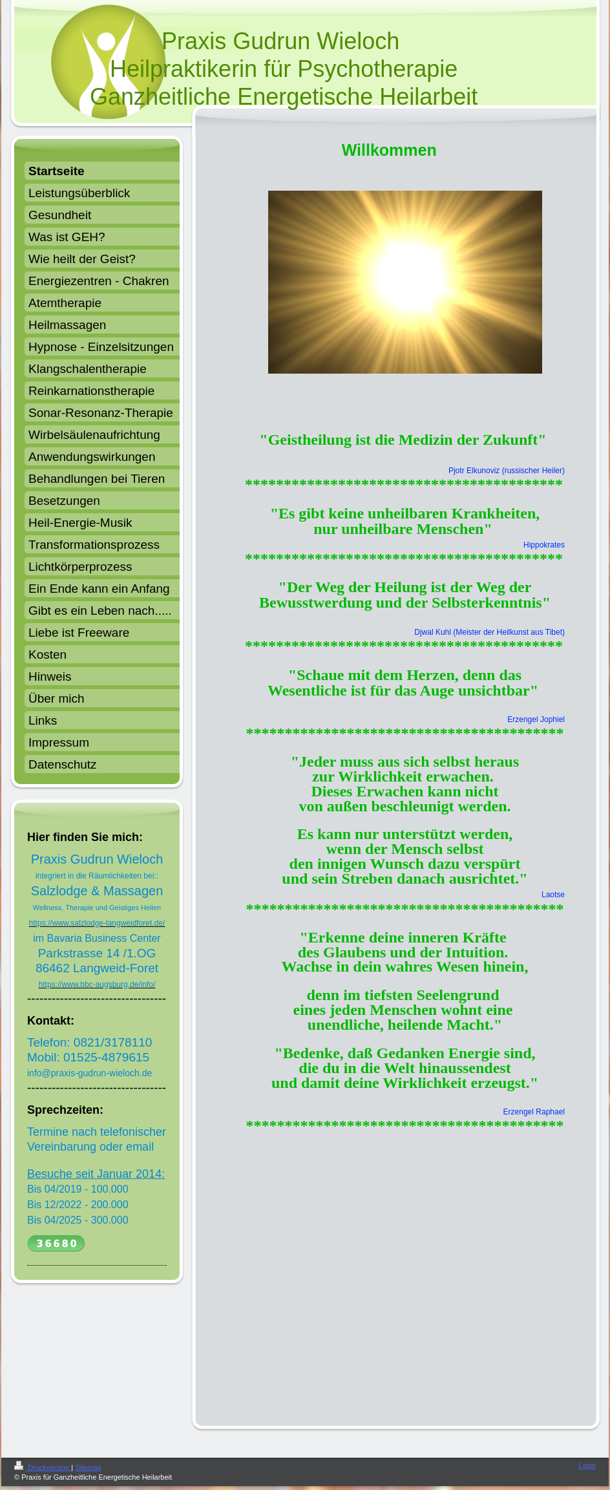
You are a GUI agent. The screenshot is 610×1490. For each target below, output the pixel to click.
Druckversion (42, 1467)
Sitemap (88, 1467)
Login (587, 1465)
